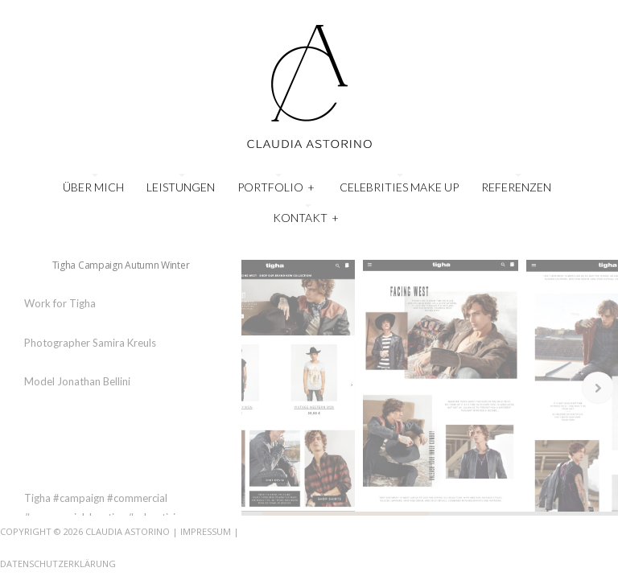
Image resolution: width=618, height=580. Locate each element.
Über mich (93, 187)
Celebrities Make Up (399, 187)
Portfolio (276, 185)
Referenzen (516, 187)
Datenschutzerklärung (58, 563)
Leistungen (180, 187)
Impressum (205, 531)
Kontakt (306, 216)
